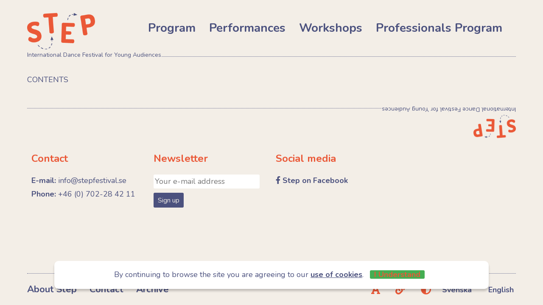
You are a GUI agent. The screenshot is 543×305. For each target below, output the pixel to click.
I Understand (397, 274)
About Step (52, 289)
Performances (247, 28)
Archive (152, 289)
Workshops (330, 28)
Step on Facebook (315, 180)
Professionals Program (439, 28)
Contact (106, 289)
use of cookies (336, 274)
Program (172, 28)
